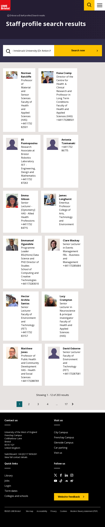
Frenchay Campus (64, 437)
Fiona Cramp (64, 73)
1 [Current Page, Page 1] (19, 404)
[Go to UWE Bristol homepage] (8, 15)
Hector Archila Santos (25, 300)
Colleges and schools (16, 496)
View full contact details (16, 457)
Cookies (63, 511)
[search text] (28, 50)
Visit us (58, 452)
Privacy (54, 511)
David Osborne (71, 348)
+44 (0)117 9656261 (27, 454)
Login (8, 485)
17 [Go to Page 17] (66, 404)
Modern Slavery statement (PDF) (83, 511)
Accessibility (42, 511)
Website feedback (69, 496)
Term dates (11, 490)
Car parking (60, 447)
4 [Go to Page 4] (47, 404)
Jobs (7, 480)
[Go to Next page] (72, 404)
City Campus (61, 432)
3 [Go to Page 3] (38, 404)
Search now (78, 50)
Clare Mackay (71, 240)
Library (9, 475)
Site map (29, 511)
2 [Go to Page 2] (28, 404)
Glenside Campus (63, 442)
